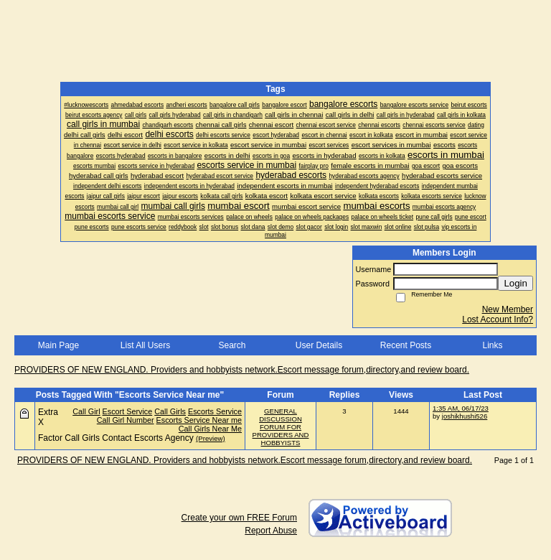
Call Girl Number (125, 420)
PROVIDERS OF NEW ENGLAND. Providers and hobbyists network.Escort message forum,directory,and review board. (241, 370)
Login (515, 283)
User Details (319, 345)
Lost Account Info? (497, 319)
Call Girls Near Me (210, 428)
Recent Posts (405, 345)
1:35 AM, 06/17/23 (461, 408)
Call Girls (170, 411)
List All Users (145, 345)
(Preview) (210, 438)
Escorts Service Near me (199, 420)
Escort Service (128, 411)
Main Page (58, 345)
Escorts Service (215, 411)
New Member (507, 309)
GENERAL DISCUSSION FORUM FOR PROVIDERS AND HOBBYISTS (281, 427)
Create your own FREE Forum (239, 518)
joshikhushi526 (464, 416)
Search (231, 345)
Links (492, 345)
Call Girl (86, 411)
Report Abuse (271, 531)
